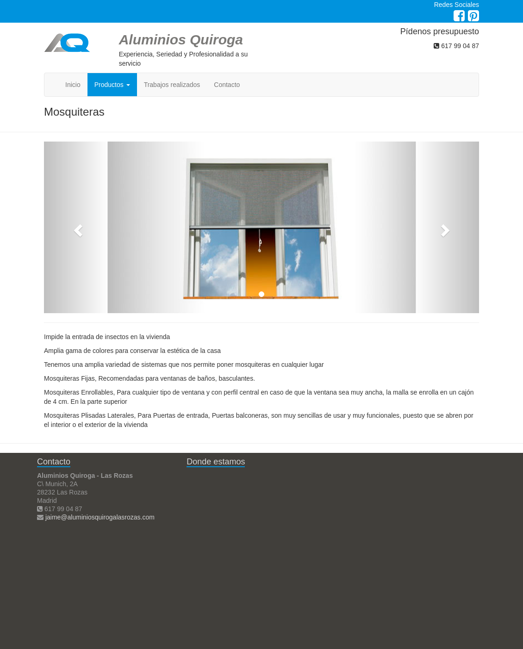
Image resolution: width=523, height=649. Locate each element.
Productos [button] (112, 84)
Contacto (227, 84)
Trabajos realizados (172, 84)
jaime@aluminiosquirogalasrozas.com (100, 517)
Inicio (73, 84)
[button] (76, 227)
